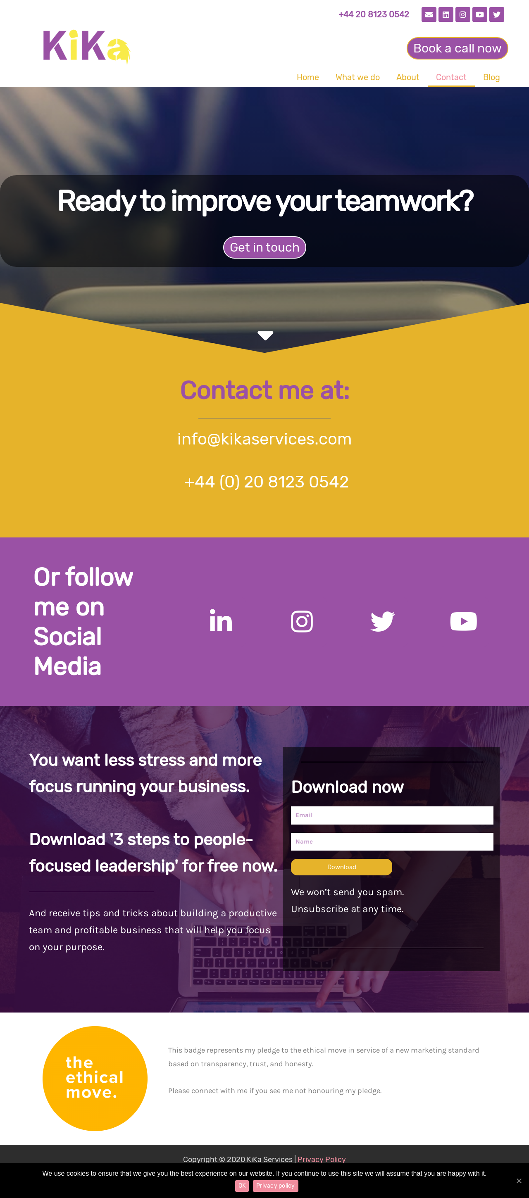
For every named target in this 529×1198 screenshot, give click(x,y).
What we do (358, 77)
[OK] (519, 1181)
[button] (457, 48)
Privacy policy (275, 1185)
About (407, 77)
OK (242, 1185)
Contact (451, 77)
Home (308, 77)
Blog (491, 77)
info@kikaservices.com (264, 439)
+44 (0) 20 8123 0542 (264, 482)
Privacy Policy (322, 1159)
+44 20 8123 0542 (373, 14)
